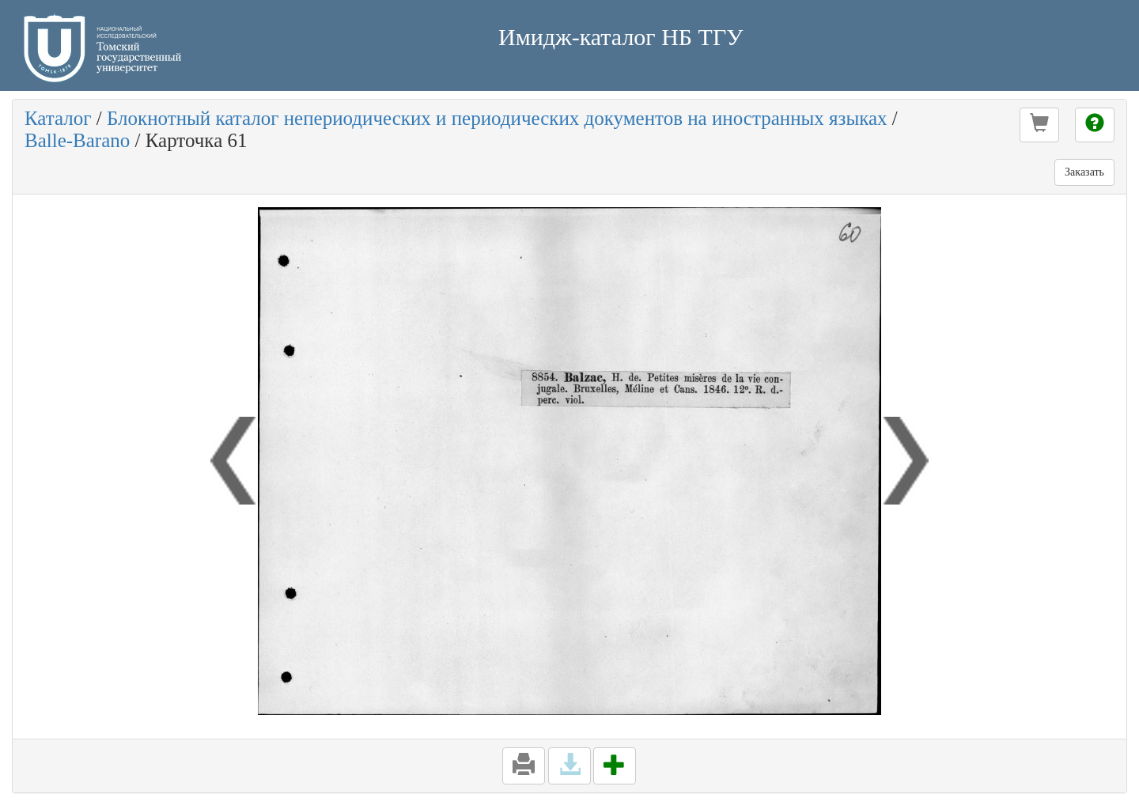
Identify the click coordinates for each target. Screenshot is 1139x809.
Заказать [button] (1084, 172)
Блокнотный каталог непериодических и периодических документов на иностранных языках (497, 118)
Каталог (58, 118)
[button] (1039, 125)
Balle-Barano (77, 140)
